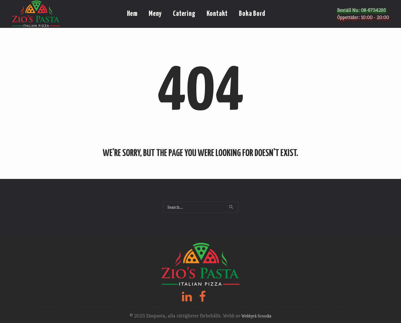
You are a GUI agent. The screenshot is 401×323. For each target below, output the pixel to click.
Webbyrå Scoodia (256, 316)
